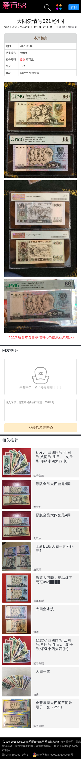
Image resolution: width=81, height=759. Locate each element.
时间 (8, 46)
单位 (8, 66)
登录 (22, 59)
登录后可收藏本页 (66, 26)
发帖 (74, 7)
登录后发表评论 (41, 428)
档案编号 (11, 52)
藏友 (8, 72)
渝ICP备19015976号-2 (15, 754)
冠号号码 (11, 59)
